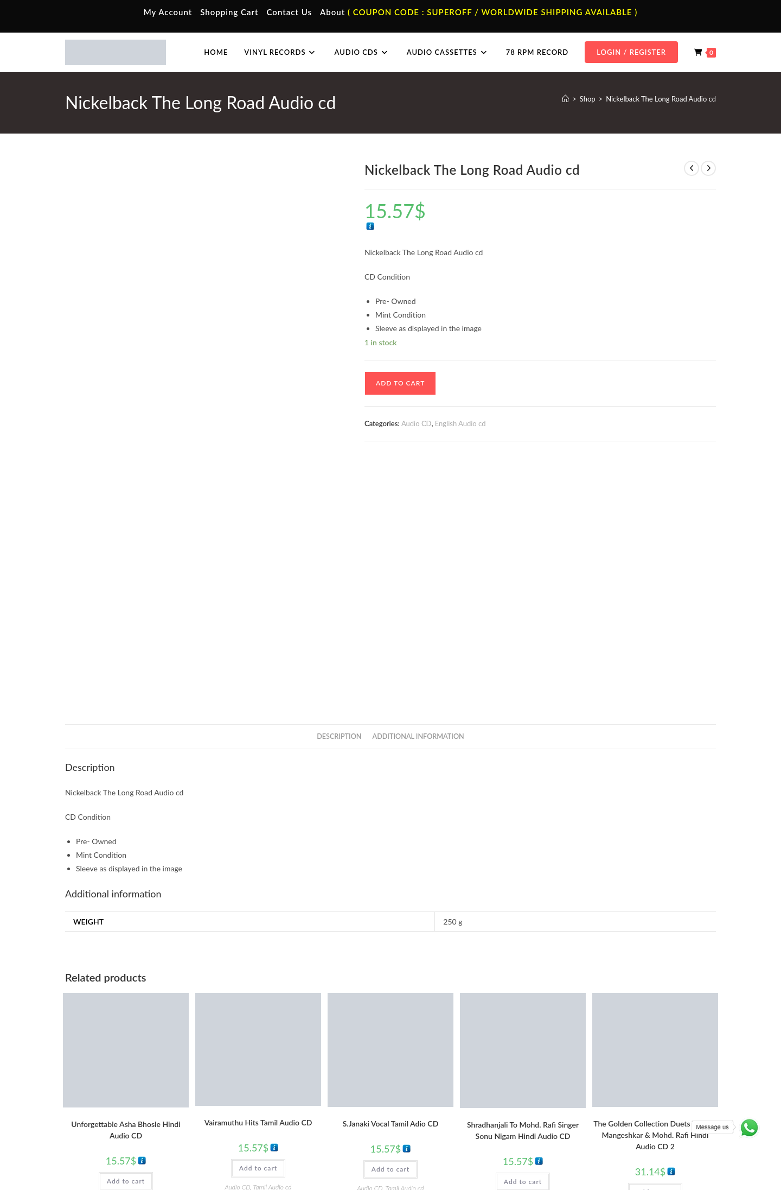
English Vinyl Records (442, 1091)
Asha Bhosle (83, 954)
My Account (168, 12)
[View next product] (708, 168)
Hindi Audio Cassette (279, 1076)
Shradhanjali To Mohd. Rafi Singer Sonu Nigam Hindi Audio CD (523, 883)
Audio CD (416, 423)
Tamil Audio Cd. (596, 1059)
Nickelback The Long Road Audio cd (661, 98)
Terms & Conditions (520, 1159)
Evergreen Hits (149, 954)
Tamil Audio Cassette (279, 1059)
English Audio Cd (598, 1123)
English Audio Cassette (282, 1123)
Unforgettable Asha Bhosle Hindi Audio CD (125, 883)
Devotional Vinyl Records (448, 1123)
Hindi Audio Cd (595, 1076)
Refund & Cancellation (684, 1159)
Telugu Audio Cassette (281, 1091)
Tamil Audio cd (272, 940)
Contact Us (289, 12)
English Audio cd (460, 423)
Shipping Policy (623, 1159)
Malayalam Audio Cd (604, 1107)
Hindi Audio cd (556, 954)
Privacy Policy (574, 1159)
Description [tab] (339, 489)
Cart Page (99, 1107)
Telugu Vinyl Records (441, 1107)
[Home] (565, 98)
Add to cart (400, 383)
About (332, 12)
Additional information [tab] (418, 489)
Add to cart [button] (126, 935)
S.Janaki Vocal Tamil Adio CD (391, 876)
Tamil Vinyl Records (439, 1059)
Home (93, 1059)
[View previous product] (691, 168)
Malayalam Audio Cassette (287, 1107)
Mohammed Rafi (523, 960)
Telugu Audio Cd (597, 1091)
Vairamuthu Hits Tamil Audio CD (258, 875)
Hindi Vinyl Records (439, 1076)
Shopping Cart (229, 12)
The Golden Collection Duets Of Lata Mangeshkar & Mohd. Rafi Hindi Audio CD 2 (655, 888)
